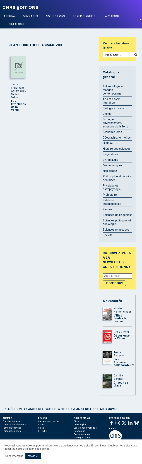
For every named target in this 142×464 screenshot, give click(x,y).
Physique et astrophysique (112, 187)
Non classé (110, 171)
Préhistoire (110, 194)
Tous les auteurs (57, 409)
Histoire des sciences (117, 148)
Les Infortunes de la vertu (18, 105)
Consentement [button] (14, 456)
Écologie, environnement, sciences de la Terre (115, 123)
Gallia (41, 428)
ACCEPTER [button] (33, 456)
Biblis (77, 421)
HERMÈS (42, 431)
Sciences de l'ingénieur (117, 215)
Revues (107, 209)
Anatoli (41, 424)
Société (107, 235)
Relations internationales (112, 202)
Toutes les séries (12, 431)
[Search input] (118, 55)
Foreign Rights (84, 16)
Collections (55, 16)
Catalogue (34, 409)
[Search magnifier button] (139, 18)
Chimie (107, 113)
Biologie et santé (113, 108)
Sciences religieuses (116, 229)
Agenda (9, 16)
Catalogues (18, 24)
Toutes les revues (12, 428)
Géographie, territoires (117, 137)
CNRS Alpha (80, 424)
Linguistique (110, 154)
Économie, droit (112, 132)
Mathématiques (112, 165)
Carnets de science (48, 421)
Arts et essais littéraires (112, 100)
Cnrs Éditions (13, 409)
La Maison (111, 16)
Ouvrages (30, 16)
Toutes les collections (14, 424)
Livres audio (110, 159)
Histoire (108, 143)
